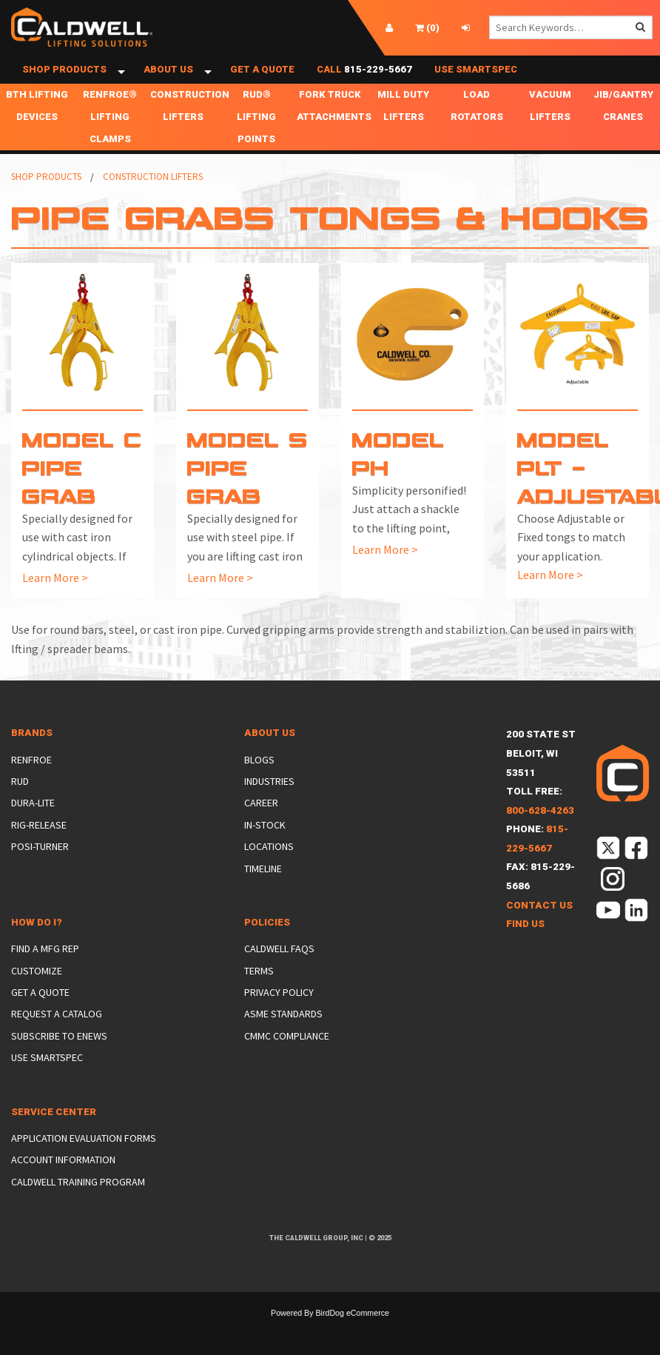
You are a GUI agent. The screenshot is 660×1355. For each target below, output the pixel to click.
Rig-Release (39, 851)
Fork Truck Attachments (331, 133)
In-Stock (265, 851)
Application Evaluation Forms (83, 1165)
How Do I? (36, 949)
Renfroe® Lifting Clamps (110, 144)
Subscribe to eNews (59, 1063)
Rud (20, 808)
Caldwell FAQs (279, 976)
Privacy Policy (279, 1019)
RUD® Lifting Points (256, 144)
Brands (32, 760)
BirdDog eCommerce (352, 1339)
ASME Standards (283, 1041)
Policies (267, 949)
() (427, 27)
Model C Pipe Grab (82, 494)
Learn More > (55, 604)
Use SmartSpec (475, 83)
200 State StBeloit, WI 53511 (541, 780)
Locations (269, 873)
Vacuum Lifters (550, 133)
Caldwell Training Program (78, 1208)
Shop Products (64, 83)
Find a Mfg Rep (45, 976)
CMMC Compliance (286, 1063)
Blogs (259, 786)
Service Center (53, 1138)
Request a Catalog (56, 1041)
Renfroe (31, 786)
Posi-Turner (40, 873)
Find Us (525, 951)
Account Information (63, 1187)
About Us (168, 83)
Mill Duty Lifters (403, 133)
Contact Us (539, 931)
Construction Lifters (185, 133)
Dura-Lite (33, 830)
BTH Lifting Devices (37, 133)
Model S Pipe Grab (247, 494)
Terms (259, 997)
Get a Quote (262, 83)
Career (261, 830)
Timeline (263, 895)
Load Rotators (477, 133)
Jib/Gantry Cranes (623, 133)
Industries (269, 808)
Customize (36, 997)
